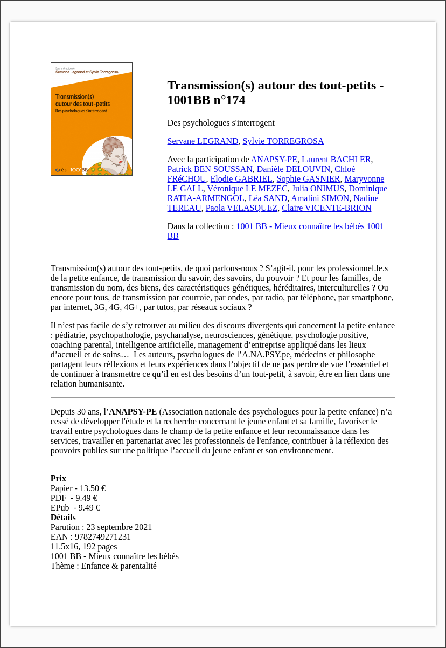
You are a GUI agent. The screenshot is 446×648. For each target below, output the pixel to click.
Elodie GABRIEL (242, 178)
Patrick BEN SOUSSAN (210, 169)
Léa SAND (268, 198)
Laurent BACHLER (336, 159)
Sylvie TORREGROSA (283, 141)
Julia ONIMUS (318, 188)
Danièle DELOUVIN (293, 169)
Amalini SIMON (320, 198)
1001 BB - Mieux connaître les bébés (300, 226)
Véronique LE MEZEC (247, 188)
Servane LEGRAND (203, 141)
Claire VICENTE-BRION (326, 207)
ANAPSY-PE (274, 159)
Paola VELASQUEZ (241, 207)
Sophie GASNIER (308, 178)
